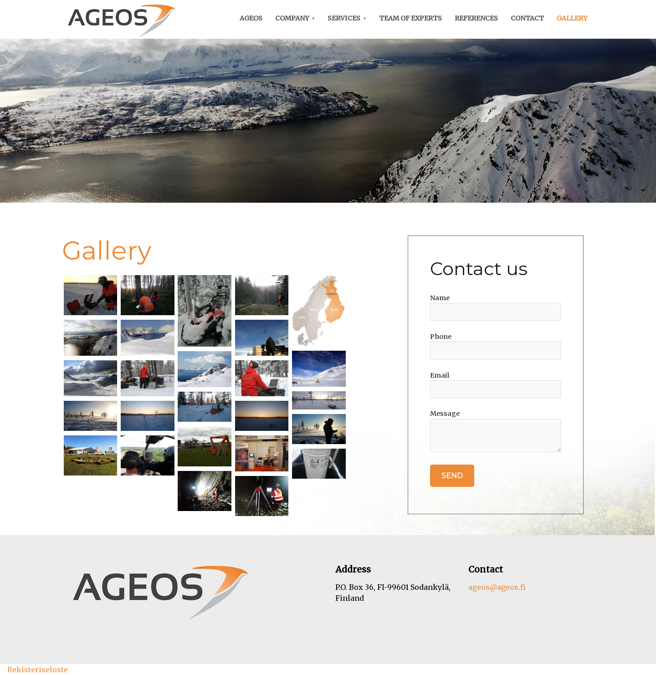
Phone (440, 336)
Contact (527, 18)
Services (344, 18)
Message (445, 413)
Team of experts (410, 18)
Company (292, 18)
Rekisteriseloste (37, 669)
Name (440, 298)
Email (439, 375)
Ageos (251, 18)
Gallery (572, 18)
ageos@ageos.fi (497, 587)
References (476, 18)
